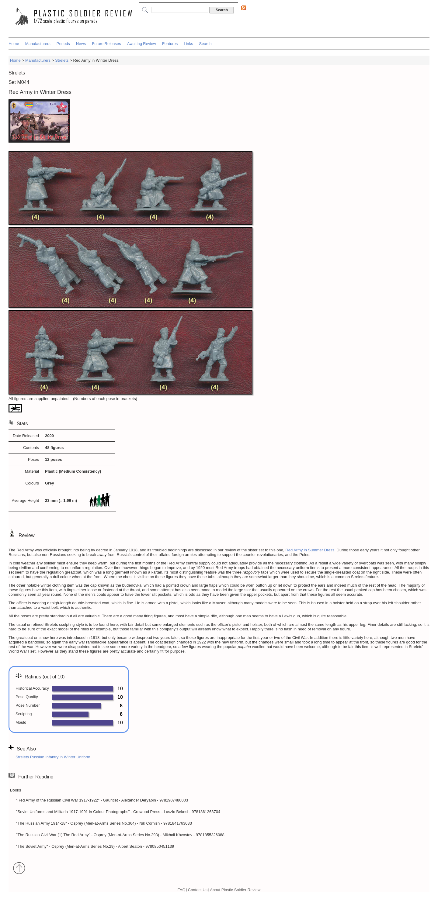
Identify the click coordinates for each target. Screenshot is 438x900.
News (81, 43)
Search (205, 43)
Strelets (61, 60)
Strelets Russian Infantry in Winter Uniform (53, 757)
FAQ (182, 889)
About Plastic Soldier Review (235, 889)
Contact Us (197, 889)
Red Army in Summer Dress (309, 550)
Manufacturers (37, 43)
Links (188, 43)
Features (170, 43)
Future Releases (106, 43)
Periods (63, 43)
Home (14, 43)
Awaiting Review (141, 43)
